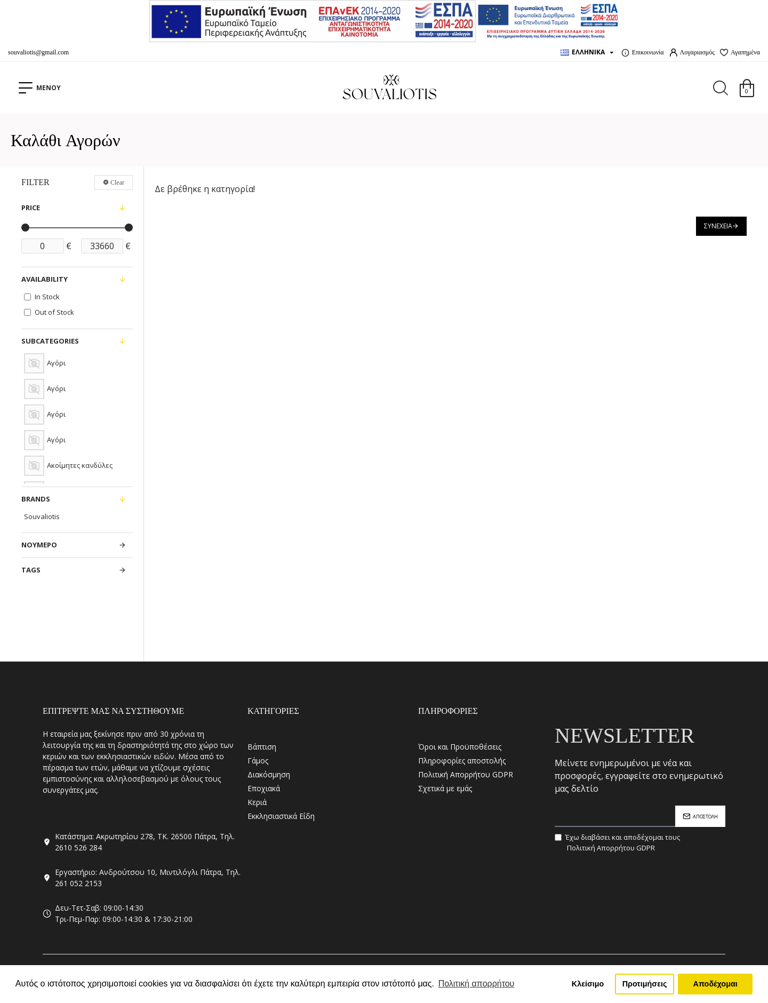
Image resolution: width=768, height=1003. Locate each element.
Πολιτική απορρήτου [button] (476, 983)
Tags (31, 570)
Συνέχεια (718, 225)
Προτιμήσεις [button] (644, 984)
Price (30, 207)
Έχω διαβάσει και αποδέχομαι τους (617, 842)
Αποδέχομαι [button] (715, 984)
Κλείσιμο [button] (588, 984)
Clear (117, 182)
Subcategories (50, 341)
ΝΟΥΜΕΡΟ (39, 545)
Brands (35, 499)
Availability (44, 279)
